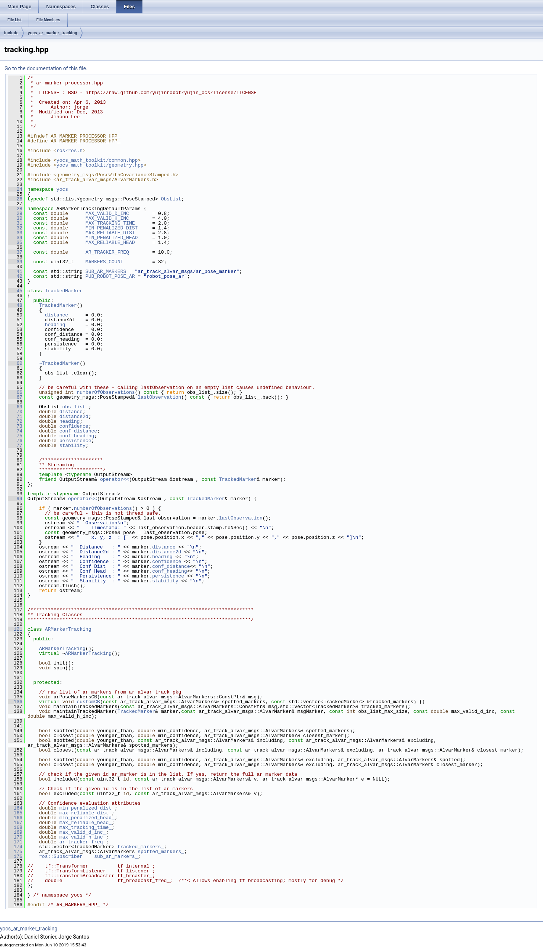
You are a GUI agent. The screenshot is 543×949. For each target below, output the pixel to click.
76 (15, 440)
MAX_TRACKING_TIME (110, 223)
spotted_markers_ (161, 851)
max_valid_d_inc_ (83, 832)
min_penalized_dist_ (87, 808)
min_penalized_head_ (87, 817)
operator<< (114, 479)
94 (15, 498)
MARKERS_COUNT (104, 261)
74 (15, 431)
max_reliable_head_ (86, 822)
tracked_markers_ (141, 846)
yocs (62, 189)
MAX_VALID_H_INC (107, 218)
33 (15, 232)
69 (15, 406)
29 (15, 213)
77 (15, 445)
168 (15, 827)
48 (15, 305)
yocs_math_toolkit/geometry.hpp (100, 165)
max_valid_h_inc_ (83, 837)
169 (15, 832)
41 (15, 271)
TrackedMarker (64, 290)
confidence (74, 426)
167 (15, 822)
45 (15, 290)
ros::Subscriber (61, 856)
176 (15, 856)
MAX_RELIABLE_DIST (110, 232)
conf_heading (77, 435)
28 (15, 208)
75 (15, 435)
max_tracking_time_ (86, 827)
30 (15, 218)
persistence (75, 440)
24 (15, 189)
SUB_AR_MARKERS (106, 271)
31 (15, 223)
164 (15, 808)
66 (15, 392)
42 (15, 276)
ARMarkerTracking (68, 629)
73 (15, 426)
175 (15, 851)
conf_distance (78, 431)
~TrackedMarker (59, 363)
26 (15, 199)
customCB (88, 701)
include (11, 32)
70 (15, 411)
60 (15, 363)
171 (15, 842)
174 (15, 846)
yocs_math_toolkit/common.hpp (97, 160)
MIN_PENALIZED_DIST (112, 228)
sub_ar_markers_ (116, 856)
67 (15, 397)
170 (15, 837)
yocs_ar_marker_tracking (52, 32)
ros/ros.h (70, 150)
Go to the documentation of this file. (45, 68)
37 (15, 252)
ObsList (171, 199)
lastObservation (159, 397)
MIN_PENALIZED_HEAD (112, 237)
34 (15, 237)
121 (15, 629)
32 (15, 228)
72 (15, 421)
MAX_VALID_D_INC (107, 213)
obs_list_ (75, 406)
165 (15, 813)
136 (15, 701)
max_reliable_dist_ (86, 813)
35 (15, 242)
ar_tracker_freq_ (83, 842)
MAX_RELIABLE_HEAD (110, 242)
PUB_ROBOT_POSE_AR (110, 276)
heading (55, 324)
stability (73, 445)
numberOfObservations (106, 392)
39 (15, 261)
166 (15, 817)
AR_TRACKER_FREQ (107, 252)
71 (15, 416)
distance (56, 315)
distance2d (74, 416)
